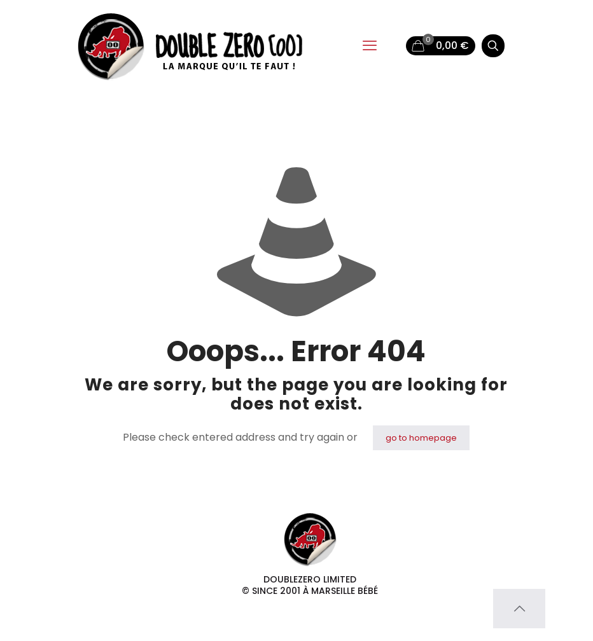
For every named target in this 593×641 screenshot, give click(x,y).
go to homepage (421, 438)
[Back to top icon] (519, 608)
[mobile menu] (369, 46)
